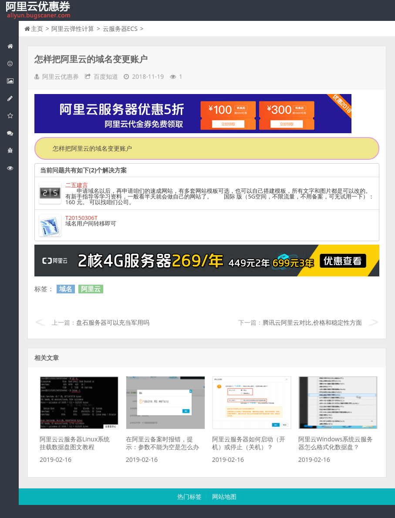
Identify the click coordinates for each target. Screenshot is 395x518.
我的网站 (39, 10)
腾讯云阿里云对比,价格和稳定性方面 (312, 322)
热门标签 (189, 496)
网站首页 (13, 46)
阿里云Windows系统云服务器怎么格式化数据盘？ (335, 443)
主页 (37, 28)
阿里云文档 (13, 168)
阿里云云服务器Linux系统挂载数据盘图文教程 (75, 443)
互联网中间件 (13, 150)
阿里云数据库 (13, 98)
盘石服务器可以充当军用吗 (112, 322)
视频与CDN (13, 133)
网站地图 (224, 496)
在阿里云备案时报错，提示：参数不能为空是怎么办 (162, 443)
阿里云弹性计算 (13, 81)
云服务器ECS (120, 28)
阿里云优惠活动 (13, 63)
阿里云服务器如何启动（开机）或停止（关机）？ (248, 443)
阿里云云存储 (13, 115)
